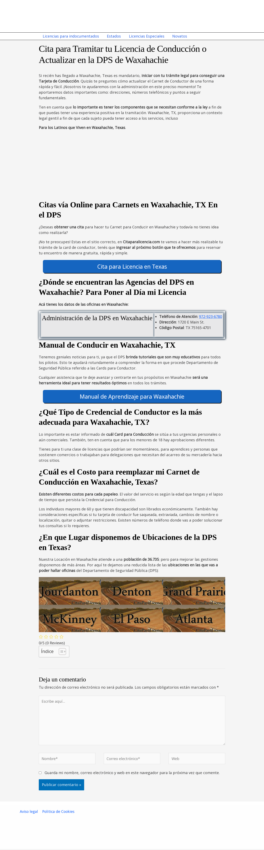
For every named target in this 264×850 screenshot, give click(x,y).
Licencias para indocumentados (70, 36)
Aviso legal (28, 812)
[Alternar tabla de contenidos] (60, 651)
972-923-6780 (210, 316)
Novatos (178, 36)
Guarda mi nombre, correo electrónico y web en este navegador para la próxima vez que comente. (132, 773)
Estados (113, 36)
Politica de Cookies (58, 812)
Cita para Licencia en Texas (132, 266)
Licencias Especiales (145, 36)
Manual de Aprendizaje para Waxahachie (132, 396)
